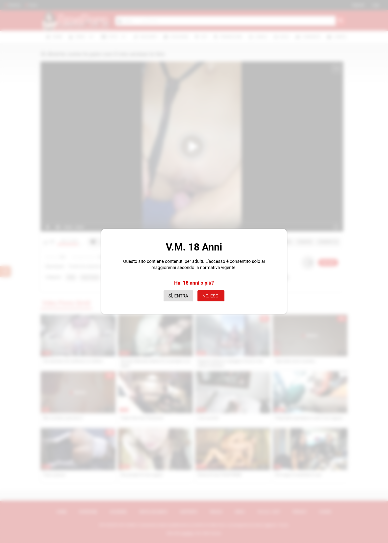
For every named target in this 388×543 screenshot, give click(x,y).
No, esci (211, 295)
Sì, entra (178, 295)
